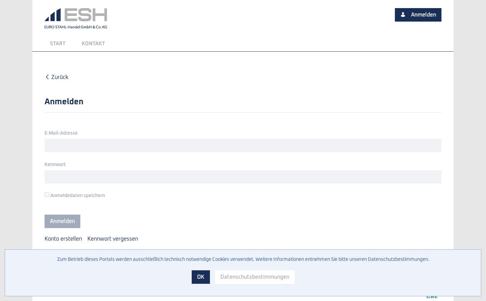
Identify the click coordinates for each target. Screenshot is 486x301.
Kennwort (55, 164)
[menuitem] (58, 43)
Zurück (56, 77)
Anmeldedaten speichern (75, 195)
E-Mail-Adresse (61, 133)
